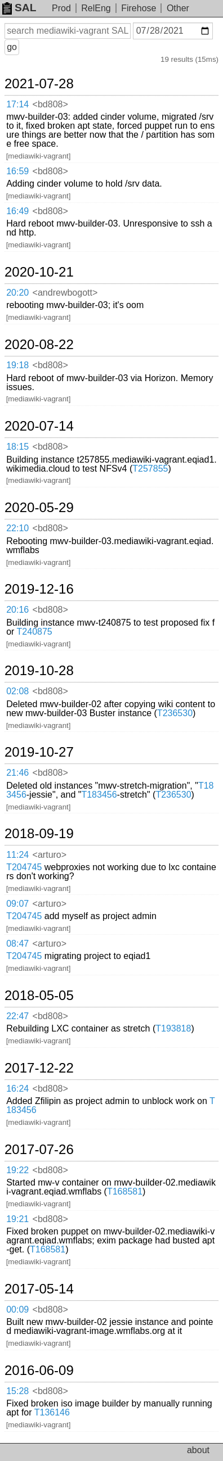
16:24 (17, 1088)
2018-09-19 (39, 833)
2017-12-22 (39, 1068)
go (12, 47)
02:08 (17, 691)
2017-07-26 (39, 1149)
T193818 (173, 1028)
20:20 (17, 292)
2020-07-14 (39, 426)
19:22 (17, 1170)
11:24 (17, 855)
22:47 (17, 1016)
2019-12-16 (39, 589)
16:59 (17, 171)
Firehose (138, 8)
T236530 (175, 713)
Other (178, 8)
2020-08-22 (39, 344)
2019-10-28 (39, 670)
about (198, 1450)
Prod (61, 8)
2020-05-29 (39, 507)
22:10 (17, 528)
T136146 (52, 1412)
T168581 (124, 1191)
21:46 (17, 772)
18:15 (17, 446)
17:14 (17, 104)
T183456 (99, 794)
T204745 (24, 867)
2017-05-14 (39, 1288)
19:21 (17, 1219)
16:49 (17, 211)
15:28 (17, 1391)
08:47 (17, 943)
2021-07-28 (39, 83)
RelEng (95, 8)
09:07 (17, 903)
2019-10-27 (39, 752)
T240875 (34, 631)
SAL (19, 7)
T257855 (150, 468)
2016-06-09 (39, 1370)
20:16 (17, 609)
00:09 (17, 1309)
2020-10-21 (39, 272)
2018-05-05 (39, 995)
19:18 (17, 365)
